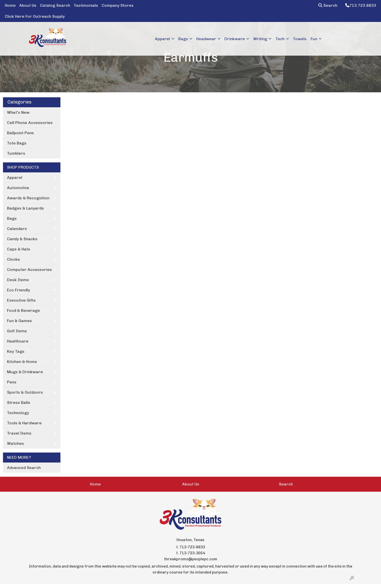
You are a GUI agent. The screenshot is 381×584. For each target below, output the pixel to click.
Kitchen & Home (22, 361)
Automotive (18, 187)
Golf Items (17, 331)
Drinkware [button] (234, 38)
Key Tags (15, 351)
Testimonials (86, 5)
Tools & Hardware (24, 423)
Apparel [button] (162, 38)
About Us (27, 5)
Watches (15, 443)
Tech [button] (280, 38)
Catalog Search (55, 5)
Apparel (14, 177)
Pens (11, 382)
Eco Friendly (18, 290)
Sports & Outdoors (25, 392)
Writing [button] (260, 38)
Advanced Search (24, 467)
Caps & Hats (18, 249)
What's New (18, 112)
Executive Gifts (21, 300)
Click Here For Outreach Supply (35, 16)
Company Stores (118, 5)
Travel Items (19, 433)
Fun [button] (314, 38)
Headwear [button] (206, 38)
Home (10, 5)
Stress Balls (18, 402)
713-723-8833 (192, 547)
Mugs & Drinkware (25, 371)
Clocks (13, 259)
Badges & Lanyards (25, 208)
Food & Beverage (23, 310)
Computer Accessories (29, 269)
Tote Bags (16, 143)
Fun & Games (19, 320)
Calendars (17, 228)
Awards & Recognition (28, 198)
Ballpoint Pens (20, 132)
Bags (12, 218)
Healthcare (17, 341)
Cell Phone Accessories (30, 122)
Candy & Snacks (22, 238)
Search (327, 5)
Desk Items (18, 279)
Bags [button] (183, 38)
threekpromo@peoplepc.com (190, 559)
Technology (18, 412)
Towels (300, 38)
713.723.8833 (360, 5)
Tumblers (16, 153)
